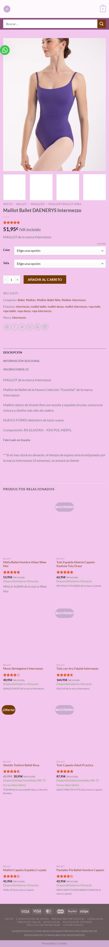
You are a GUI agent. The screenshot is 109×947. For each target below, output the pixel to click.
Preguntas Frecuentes (68, 918)
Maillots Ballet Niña (64, 204)
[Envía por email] (29, 326)
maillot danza (56, 306)
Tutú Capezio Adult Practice (75, 765)
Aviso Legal (51, 922)
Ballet (21, 204)
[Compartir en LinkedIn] (45, 326)
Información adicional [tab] (21, 361)
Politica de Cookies (77, 922)
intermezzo (23, 306)
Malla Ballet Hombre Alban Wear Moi (25, 564)
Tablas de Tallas (29, 922)
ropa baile (94, 306)
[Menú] (7, 8)
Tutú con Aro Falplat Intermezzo (77, 668)
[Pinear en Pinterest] (37, 326)
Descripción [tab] (12, 352)
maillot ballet (38, 306)
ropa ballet (9, 311)
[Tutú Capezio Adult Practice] (81, 728)
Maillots (37, 204)
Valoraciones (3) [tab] (16, 369)
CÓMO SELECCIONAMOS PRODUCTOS (56, 931)
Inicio (7, 204)
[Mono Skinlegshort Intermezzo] (27, 631)
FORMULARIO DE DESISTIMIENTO (65, 935)
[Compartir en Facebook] (14, 326)
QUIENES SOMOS (22, 931)
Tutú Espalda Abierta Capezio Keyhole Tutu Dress (76, 564)
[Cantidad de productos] (11, 279)
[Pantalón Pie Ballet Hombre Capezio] (81, 833)
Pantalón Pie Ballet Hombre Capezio (80, 870)
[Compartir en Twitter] (22, 326)
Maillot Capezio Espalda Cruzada (24, 870)
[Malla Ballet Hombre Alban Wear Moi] (27, 525)
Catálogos (95, 918)
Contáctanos (73, 924)
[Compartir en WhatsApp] (7, 326)
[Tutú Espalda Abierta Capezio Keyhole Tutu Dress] (81, 525)
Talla (6, 263)
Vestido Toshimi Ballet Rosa (21, 765)
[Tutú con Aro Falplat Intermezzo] (81, 631)
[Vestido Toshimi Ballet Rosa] (27, 728)
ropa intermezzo (41, 311)
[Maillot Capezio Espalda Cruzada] (27, 833)
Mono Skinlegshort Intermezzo (23, 668)
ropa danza (24, 311)
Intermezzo (19, 317)
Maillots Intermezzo (74, 300)
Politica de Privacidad (44, 924)
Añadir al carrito (45, 279)
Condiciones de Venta (32, 918)
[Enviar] (101, 24)
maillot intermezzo (76, 306)
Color (6, 250)
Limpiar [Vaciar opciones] (101, 243)
